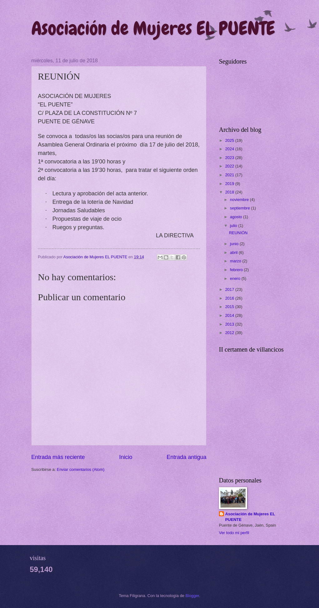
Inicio (125, 457)
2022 (230, 166)
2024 (230, 149)
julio (234, 225)
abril (234, 252)
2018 (230, 192)
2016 (230, 298)
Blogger (192, 595)
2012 (230, 332)
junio (235, 243)
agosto (236, 216)
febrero (237, 269)
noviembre (240, 199)
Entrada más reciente (58, 457)
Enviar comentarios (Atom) (80, 469)
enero (235, 278)
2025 (230, 140)
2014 (230, 315)
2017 (230, 289)
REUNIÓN (238, 232)
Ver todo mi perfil (234, 532)
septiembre (240, 208)
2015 (230, 306)
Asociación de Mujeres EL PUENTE (153, 28)
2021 (230, 175)
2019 (230, 183)
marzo (236, 261)
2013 (230, 324)
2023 (230, 157)
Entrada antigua (186, 457)
